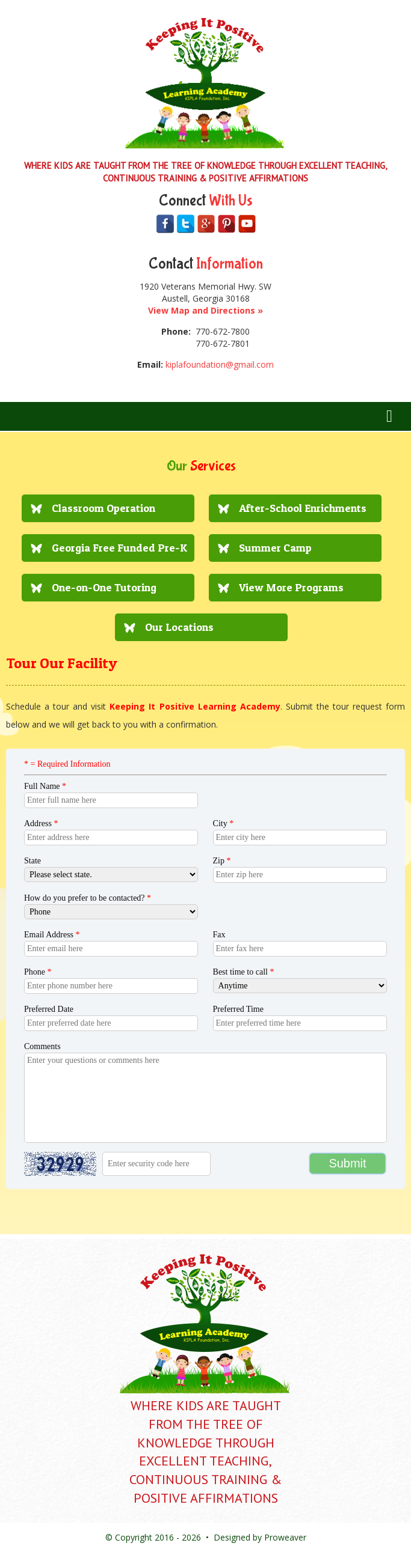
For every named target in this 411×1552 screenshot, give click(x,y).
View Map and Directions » (205, 310)
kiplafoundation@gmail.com (219, 364)
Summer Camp (275, 547)
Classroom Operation (103, 508)
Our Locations (179, 627)
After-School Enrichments (302, 508)
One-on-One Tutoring (104, 587)
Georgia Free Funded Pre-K (119, 547)
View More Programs (291, 587)
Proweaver (285, 1537)
